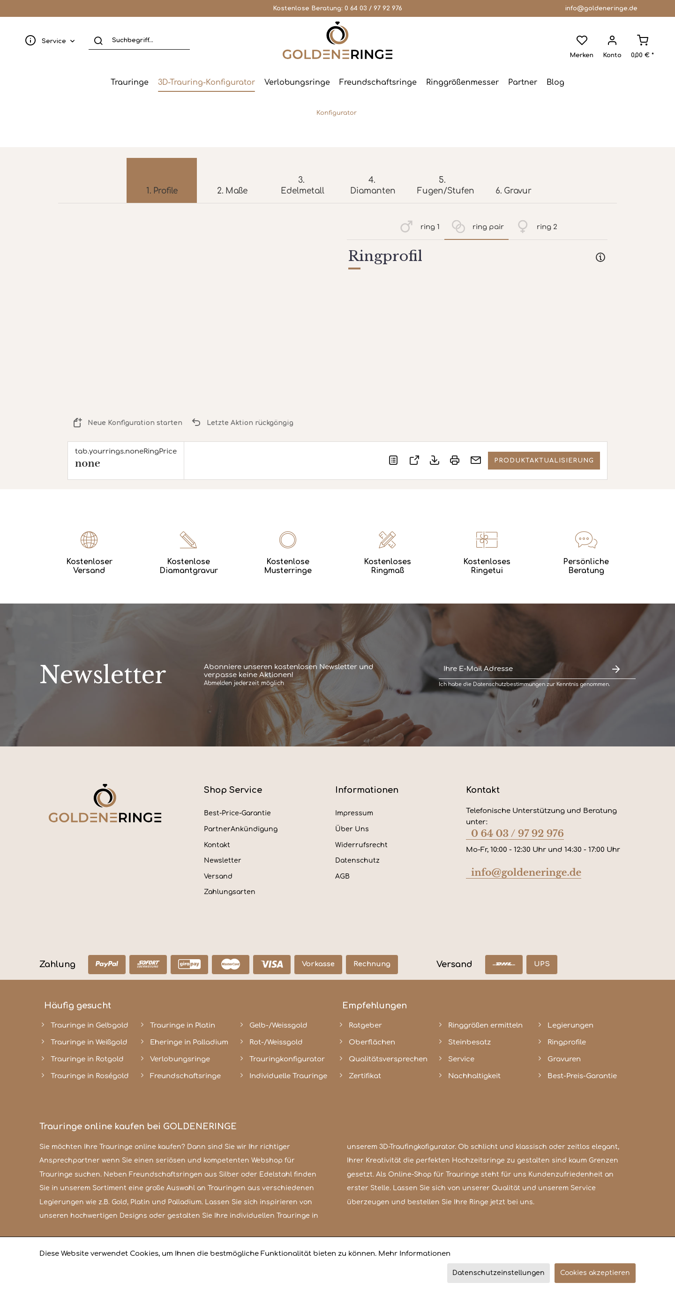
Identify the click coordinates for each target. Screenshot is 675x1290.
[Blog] (555, 82)
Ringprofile (567, 1042)
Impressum (354, 813)
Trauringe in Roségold (90, 1076)
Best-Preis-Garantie (582, 1076)
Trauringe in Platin (182, 1025)
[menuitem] (48, 40)
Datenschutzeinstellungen (498, 1272)
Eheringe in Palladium (189, 1042)
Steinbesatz (469, 1042)
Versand (218, 876)
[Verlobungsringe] (297, 82)
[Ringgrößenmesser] (462, 82)
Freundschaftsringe (185, 1076)
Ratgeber (365, 1025)
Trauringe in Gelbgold (89, 1025)
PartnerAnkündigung (241, 829)
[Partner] (522, 82)
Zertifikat (365, 1076)
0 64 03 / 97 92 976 (373, 8)
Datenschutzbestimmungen (509, 684)
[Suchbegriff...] (139, 40)
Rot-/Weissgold (276, 1042)
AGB (342, 876)
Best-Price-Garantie (237, 813)
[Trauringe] (129, 82)
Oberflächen (372, 1042)
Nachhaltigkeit (474, 1076)
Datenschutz (357, 860)
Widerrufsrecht (361, 845)
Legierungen (570, 1025)
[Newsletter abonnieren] (616, 669)
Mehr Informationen (414, 1254)
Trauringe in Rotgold (87, 1059)
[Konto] (612, 40)
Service (461, 1059)
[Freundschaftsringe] (378, 82)
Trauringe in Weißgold (89, 1042)
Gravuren (564, 1059)
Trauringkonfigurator (287, 1059)
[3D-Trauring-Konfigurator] (206, 82)
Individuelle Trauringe (288, 1076)
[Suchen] (98, 40)
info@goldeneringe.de (601, 8)
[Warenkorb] (642, 40)
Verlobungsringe (180, 1059)
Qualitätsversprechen (388, 1059)
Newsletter (222, 860)
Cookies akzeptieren (595, 1272)
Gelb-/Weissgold (278, 1025)
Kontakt (217, 845)
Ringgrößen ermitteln (485, 1025)
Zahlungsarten (229, 891)
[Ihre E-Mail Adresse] (517, 669)
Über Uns (352, 829)
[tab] (477, 258)
